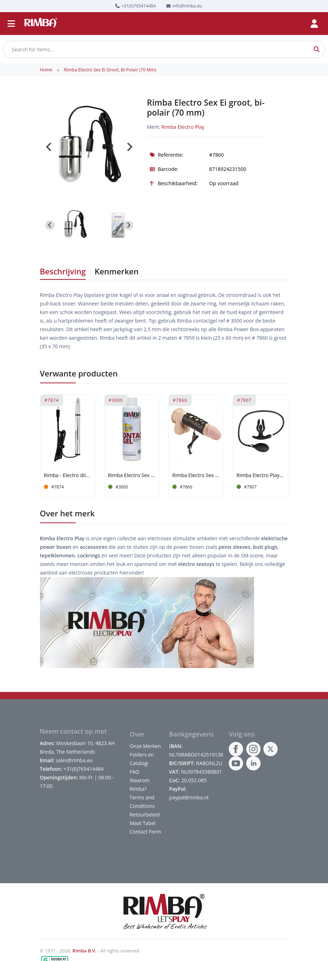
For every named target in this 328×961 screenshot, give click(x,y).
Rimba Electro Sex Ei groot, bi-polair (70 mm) (110, 70)
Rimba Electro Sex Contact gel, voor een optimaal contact (132, 475)
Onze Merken (145, 746)
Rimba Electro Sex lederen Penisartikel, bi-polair (196, 475)
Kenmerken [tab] (116, 271)
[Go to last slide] (49, 147)
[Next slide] (129, 147)
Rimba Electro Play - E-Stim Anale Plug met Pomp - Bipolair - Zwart (260, 475)
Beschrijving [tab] (63, 271)
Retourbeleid (145, 814)
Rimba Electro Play (183, 126)
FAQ (134, 771)
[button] (75, 225)
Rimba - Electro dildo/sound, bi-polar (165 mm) (68, 475)
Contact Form (145, 831)
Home (46, 70)
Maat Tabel (142, 823)
